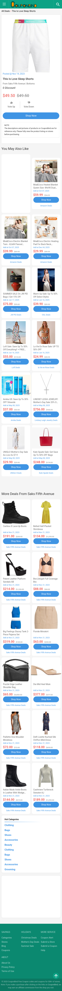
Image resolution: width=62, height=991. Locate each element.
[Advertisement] (16, 183)
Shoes (8, 835)
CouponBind (53, 985)
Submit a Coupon (49, 946)
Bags (7, 830)
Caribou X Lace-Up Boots (15, 526)
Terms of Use (8, 971)
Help (43, 950)
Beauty (8, 844)
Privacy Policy (8, 967)
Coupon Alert (47, 937)
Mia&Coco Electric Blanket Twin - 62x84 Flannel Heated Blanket (15, 244)
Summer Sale (27, 946)
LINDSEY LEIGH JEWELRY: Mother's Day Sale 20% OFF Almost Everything (46, 402)
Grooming (10, 869)
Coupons (6, 950)
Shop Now (31, 115)
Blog (4, 946)
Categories (7, 937)
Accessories (11, 839)
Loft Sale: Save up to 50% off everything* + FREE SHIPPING (15, 349)
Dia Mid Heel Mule (41, 684)
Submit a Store (48, 942)
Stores (5, 942)
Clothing (9, 825)
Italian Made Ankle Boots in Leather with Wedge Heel (15, 792)
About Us (6, 963)
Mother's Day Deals (30, 942)
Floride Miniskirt (41, 631)
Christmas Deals (29, 937)
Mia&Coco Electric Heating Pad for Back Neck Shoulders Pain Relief (46, 244)
